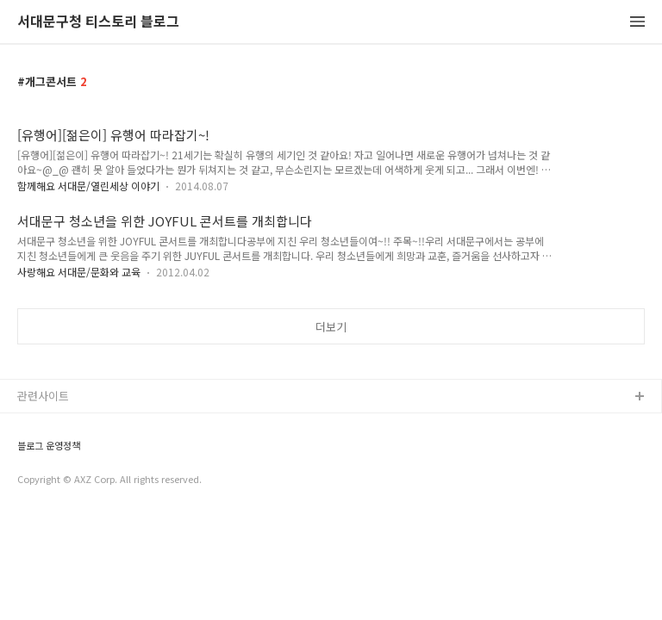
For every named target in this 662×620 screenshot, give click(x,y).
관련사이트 (43, 396)
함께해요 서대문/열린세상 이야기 (88, 185)
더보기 (331, 327)
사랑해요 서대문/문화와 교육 (79, 271)
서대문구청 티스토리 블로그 (98, 22)
